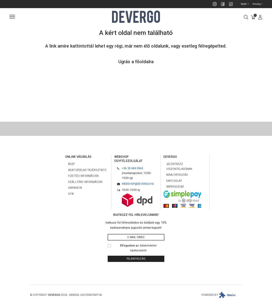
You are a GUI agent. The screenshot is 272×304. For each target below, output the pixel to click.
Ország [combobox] (257, 3)
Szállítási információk (85, 182)
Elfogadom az (138, 248)
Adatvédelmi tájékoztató (87, 170)
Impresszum (175, 186)
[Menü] (12, 16)
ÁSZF (71, 164)
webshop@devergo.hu (138, 183)
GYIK (71, 193)
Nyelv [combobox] (245, 3)
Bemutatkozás (177, 174)
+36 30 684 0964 (132, 168)
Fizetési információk (83, 176)
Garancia (75, 187)
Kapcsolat (174, 180)
